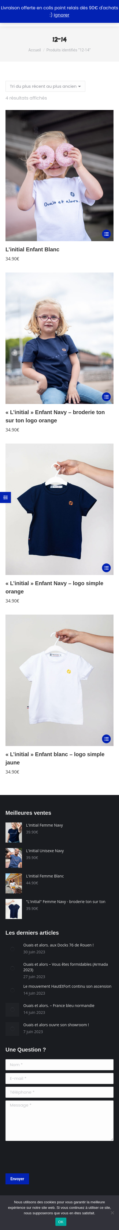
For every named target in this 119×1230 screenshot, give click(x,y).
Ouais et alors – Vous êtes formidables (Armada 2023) (65, 967)
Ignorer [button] (61, 15)
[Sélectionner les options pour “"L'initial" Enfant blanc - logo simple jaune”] (106, 738)
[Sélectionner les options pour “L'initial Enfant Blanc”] (106, 234)
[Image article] (12, 949)
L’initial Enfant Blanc (32, 249)
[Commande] (45, 86)
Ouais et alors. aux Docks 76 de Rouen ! (58, 945)
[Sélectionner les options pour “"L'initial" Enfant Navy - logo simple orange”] (106, 567)
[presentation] (47, 1157)
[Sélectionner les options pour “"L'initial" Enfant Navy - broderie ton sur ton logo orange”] (106, 396)
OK (60, 1222)
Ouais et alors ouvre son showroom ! (56, 1024)
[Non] (112, 1212)
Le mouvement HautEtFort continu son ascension (67, 986)
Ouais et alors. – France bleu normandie (58, 1005)
